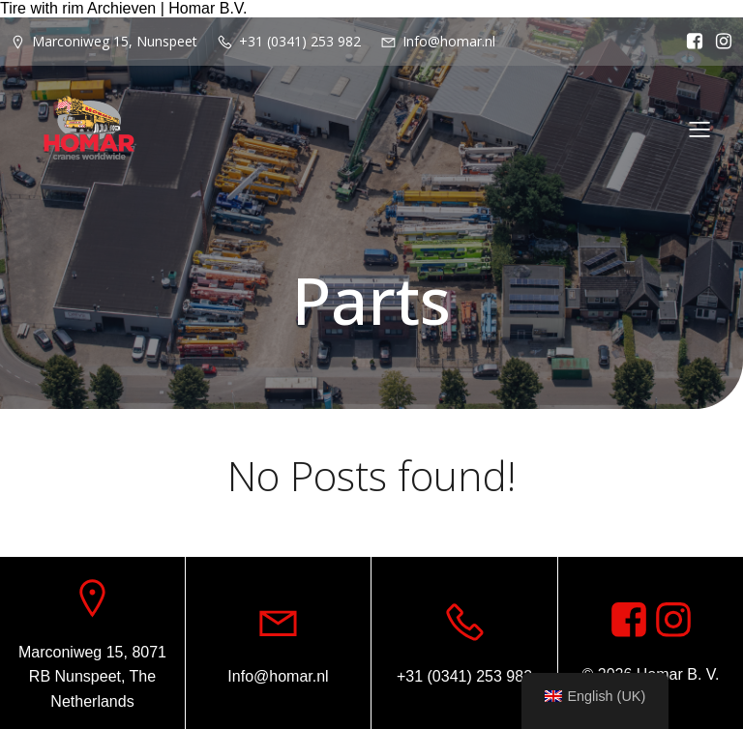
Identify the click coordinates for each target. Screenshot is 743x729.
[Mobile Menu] (699, 128)
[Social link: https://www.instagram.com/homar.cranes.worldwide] (673, 620)
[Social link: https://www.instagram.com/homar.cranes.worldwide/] (718, 41)
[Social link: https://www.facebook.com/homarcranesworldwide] (689, 41)
